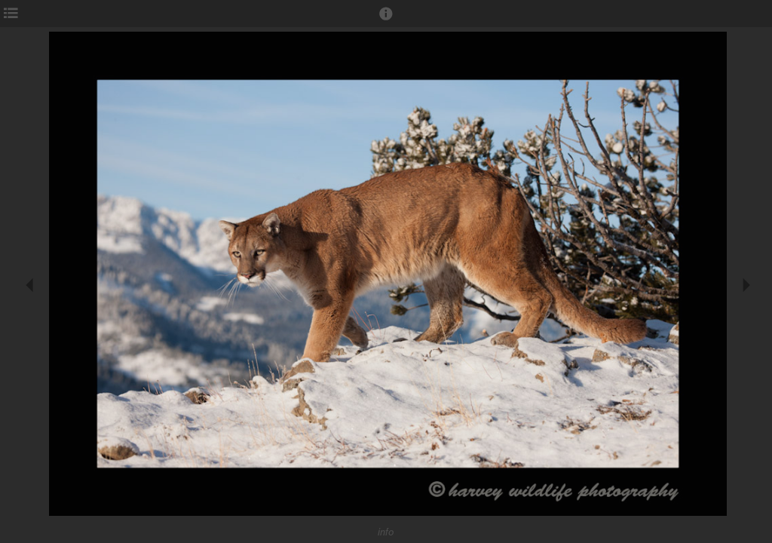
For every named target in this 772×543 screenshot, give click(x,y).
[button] (386, 20)
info (386, 532)
